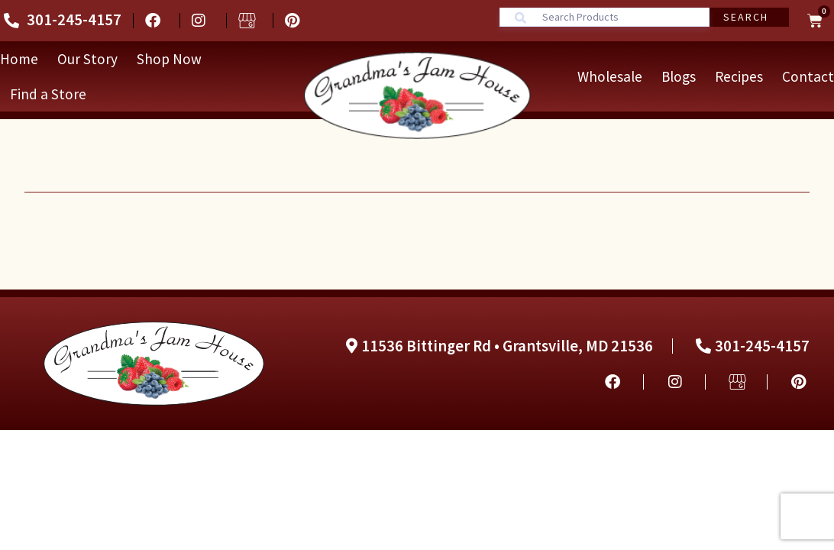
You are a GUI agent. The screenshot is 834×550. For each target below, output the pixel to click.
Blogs (678, 76)
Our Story (87, 59)
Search (745, 17)
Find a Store (48, 94)
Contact (808, 76)
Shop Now (169, 59)
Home (19, 59)
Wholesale (609, 76)
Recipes (739, 76)
